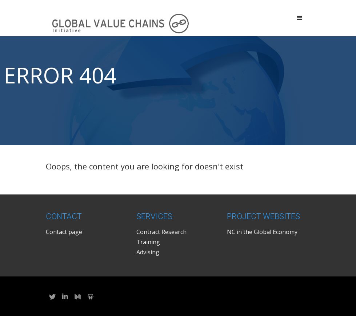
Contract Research (161, 232)
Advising (147, 252)
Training (148, 242)
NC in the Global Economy (262, 232)
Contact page (64, 232)
